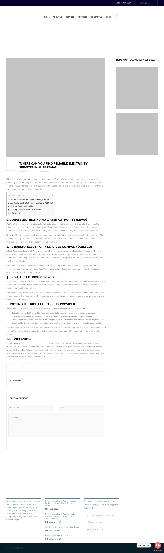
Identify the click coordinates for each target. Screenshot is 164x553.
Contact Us (135, 13)
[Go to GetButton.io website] (158, 550)
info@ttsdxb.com (146, 3)
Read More (11, 524)
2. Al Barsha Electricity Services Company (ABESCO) (31, 203)
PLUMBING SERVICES (69, 480)
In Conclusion (15, 213)
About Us (96, 13)
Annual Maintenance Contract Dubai (121, 480)
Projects (121, 13)
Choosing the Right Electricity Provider (25, 210)
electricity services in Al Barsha (35, 343)
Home (85, 13)
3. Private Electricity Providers (22, 206)
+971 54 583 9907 (122, 3)
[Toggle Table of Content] (50, 196)
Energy (93, 38)
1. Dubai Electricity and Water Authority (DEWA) (29, 200)
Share (12, 367)
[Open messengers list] (158, 545)
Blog (147, 13)
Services (109, 13)
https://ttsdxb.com (95, 529)
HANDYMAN (91, 480)
